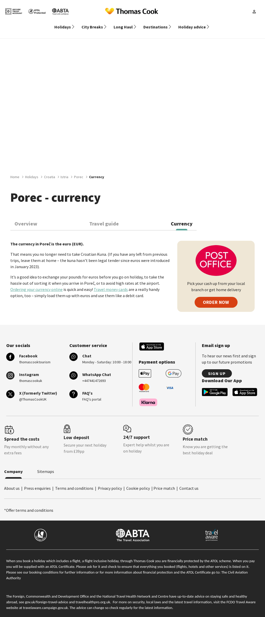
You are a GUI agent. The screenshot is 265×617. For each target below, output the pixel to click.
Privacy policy (110, 482)
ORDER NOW (216, 296)
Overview (25, 217)
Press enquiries (37, 482)
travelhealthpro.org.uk (93, 595)
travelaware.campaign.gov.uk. (46, 601)
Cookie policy (138, 482)
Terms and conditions (74, 482)
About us (12, 482)
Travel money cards (111, 283)
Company (13, 465)
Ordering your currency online (36, 283)
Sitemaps (45, 465)
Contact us (188, 482)
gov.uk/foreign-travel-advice (46, 595)
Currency (182, 217)
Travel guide (104, 217)
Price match (164, 482)
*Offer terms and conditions (28, 504)
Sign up (217, 367)
